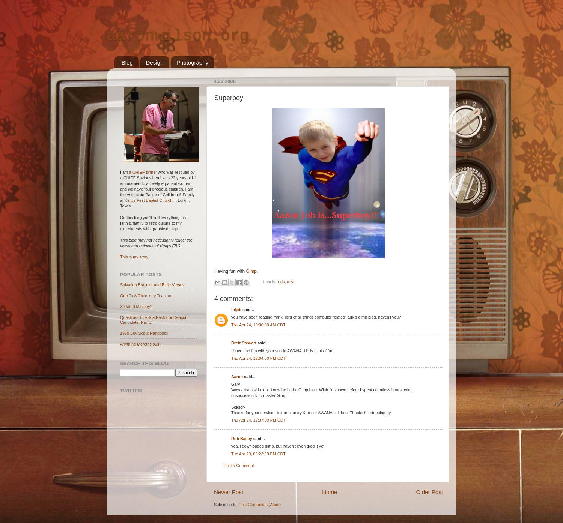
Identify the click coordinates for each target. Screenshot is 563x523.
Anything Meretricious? (140, 344)
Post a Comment (239, 465)
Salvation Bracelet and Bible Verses (152, 285)
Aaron (237, 376)
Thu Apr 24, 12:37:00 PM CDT (258, 420)
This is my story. (134, 257)
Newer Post (228, 492)
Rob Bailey (241, 438)
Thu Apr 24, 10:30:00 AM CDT (258, 325)
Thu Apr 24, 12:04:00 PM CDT (258, 358)
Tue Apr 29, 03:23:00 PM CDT (258, 454)
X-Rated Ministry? (136, 306)
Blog (127, 62)
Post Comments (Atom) (260, 504)
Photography (192, 62)
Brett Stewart (243, 343)
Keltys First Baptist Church (148, 200)
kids (281, 282)
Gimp (251, 271)
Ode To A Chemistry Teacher (145, 295)
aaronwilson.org (178, 36)
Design (155, 62)
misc (291, 282)
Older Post (429, 492)
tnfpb (236, 309)
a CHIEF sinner (143, 172)
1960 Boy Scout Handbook (144, 333)
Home (329, 492)
